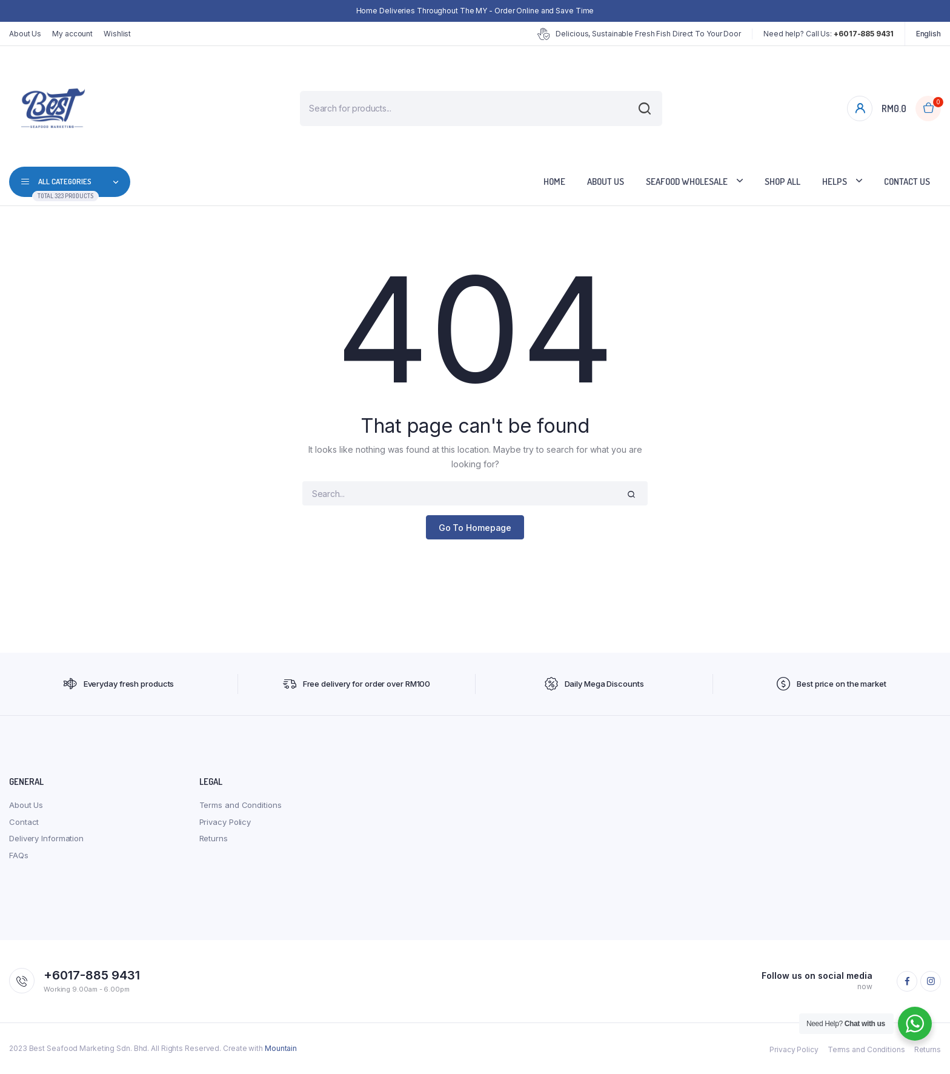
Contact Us (907, 181)
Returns (213, 838)
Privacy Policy (225, 822)
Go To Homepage (475, 527)
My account (72, 33)
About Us (25, 33)
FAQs (18, 855)
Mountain (281, 1048)
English (928, 33)
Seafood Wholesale (687, 181)
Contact (24, 822)
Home (554, 181)
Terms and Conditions (240, 805)
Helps (834, 181)
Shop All (782, 181)
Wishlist (117, 33)
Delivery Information (46, 838)
